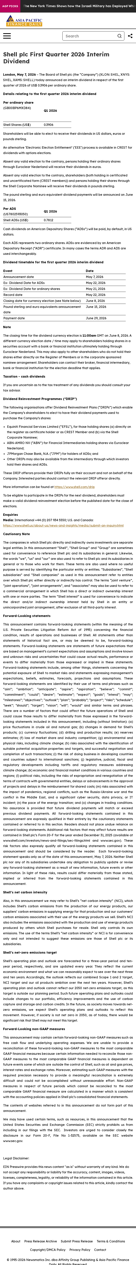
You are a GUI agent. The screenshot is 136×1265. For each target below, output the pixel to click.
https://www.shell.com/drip (74, 487)
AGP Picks (10, 6)
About (15, 1241)
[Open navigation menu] (7, 36)
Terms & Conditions (111, 1241)
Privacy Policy (79, 1250)
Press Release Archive (40, 1241)
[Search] (89, 35)
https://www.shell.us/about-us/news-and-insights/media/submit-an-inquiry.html (63, 525)
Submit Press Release (77, 1241)
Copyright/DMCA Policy (47, 1250)
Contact (100, 1250)
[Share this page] (130, 36)
